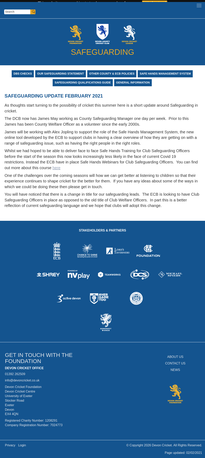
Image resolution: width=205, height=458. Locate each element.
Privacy (10, 445)
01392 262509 (15, 374)
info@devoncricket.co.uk (22, 380)
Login (22, 445)
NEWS (175, 370)
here (56, 168)
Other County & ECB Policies (111, 73)
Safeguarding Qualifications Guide (83, 82)
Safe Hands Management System (165, 73)
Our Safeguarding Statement (60, 73)
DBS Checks (23, 73)
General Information (133, 82)
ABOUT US (175, 356)
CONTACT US (175, 363)
